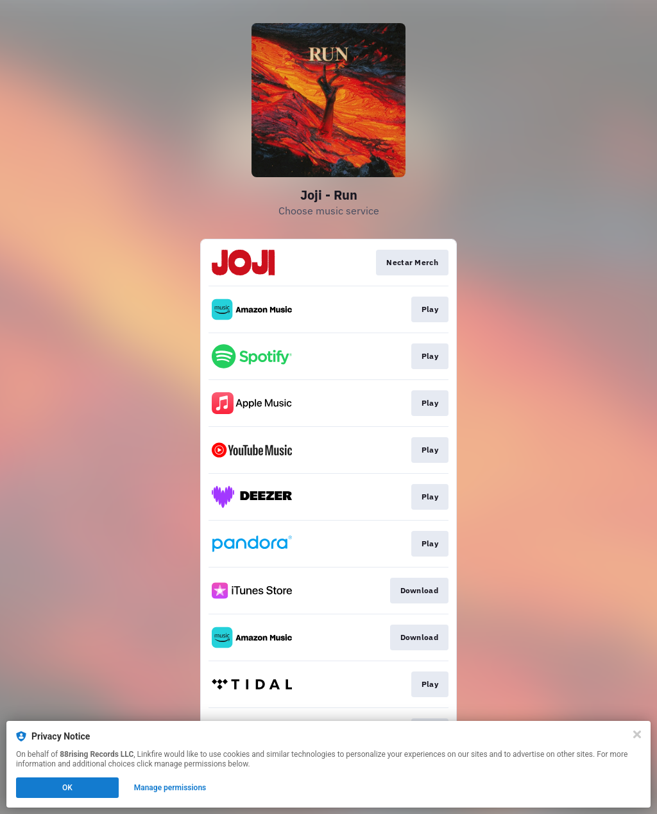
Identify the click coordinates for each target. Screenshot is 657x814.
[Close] (637, 734)
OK (67, 787)
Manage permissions (170, 787)
